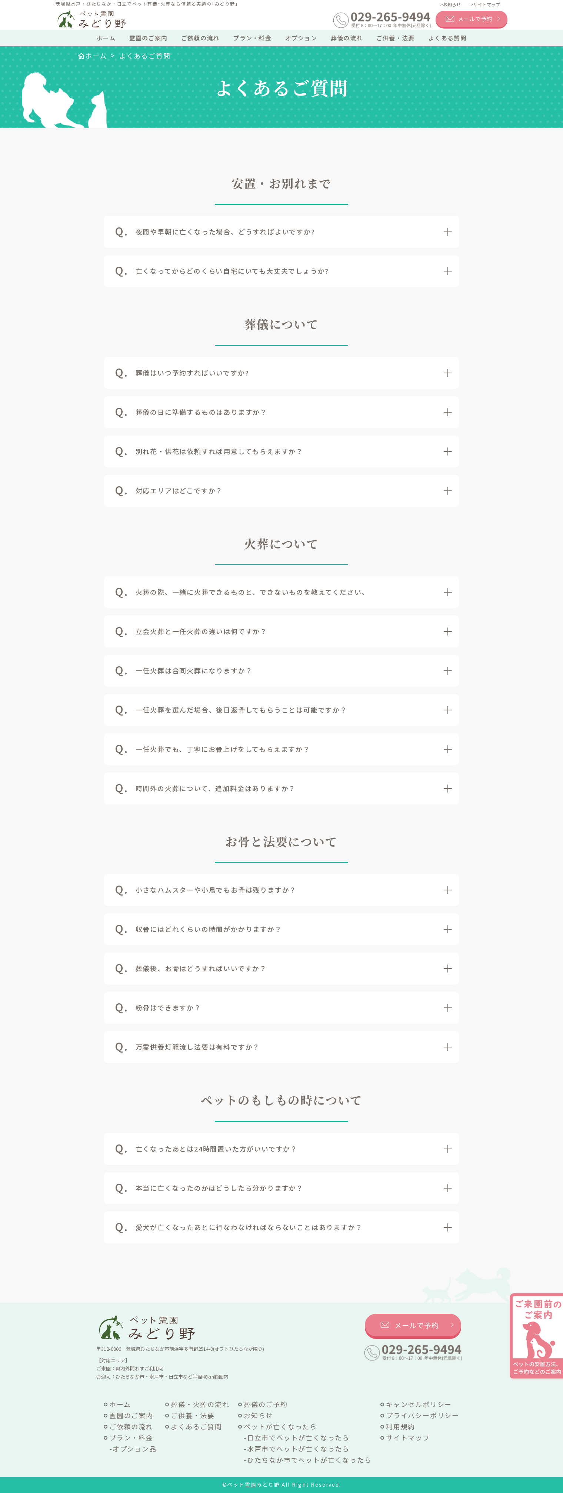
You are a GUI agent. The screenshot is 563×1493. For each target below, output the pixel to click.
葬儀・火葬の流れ (200, 1404)
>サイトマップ (485, 4)
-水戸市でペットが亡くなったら (297, 1448)
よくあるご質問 (196, 1426)
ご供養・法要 (395, 37)
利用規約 (400, 1426)
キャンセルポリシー (419, 1404)
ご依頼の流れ (200, 37)
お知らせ (258, 1415)
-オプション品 (133, 1448)
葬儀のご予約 (266, 1404)
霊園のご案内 (148, 37)
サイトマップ (408, 1437)
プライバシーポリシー (422, 1415)
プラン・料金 (252, 37)
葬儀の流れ (347, 37)
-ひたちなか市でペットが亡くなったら (308, 1459)
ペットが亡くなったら (280, 1426)
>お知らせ (450, 4)
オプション (301, 37)
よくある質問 (447, 37)
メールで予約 (475, 19)
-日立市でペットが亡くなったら (297, 1437)
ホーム (106, 37)
